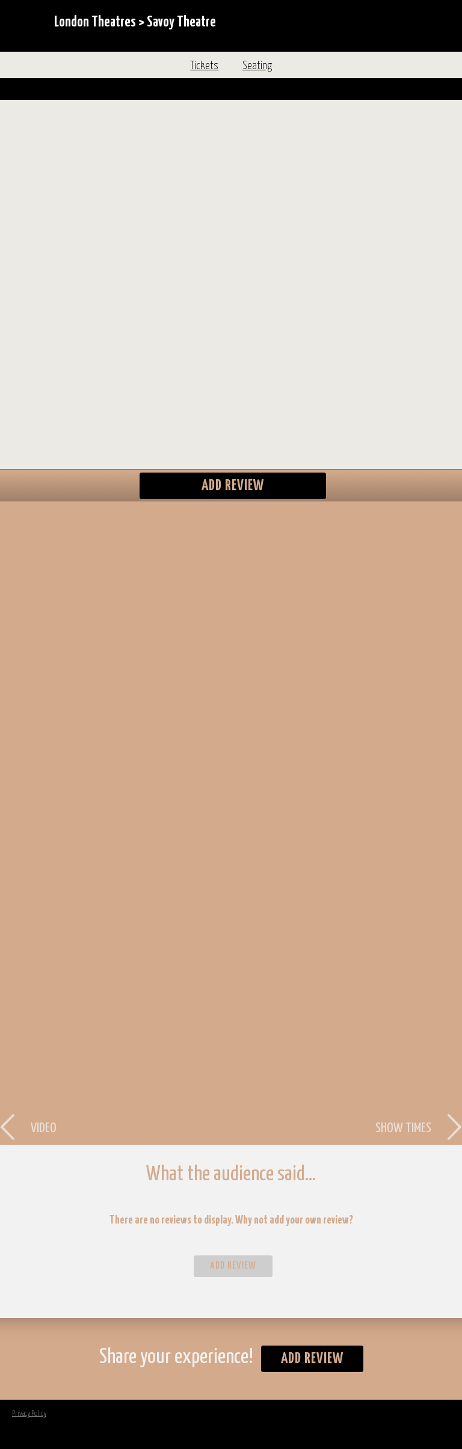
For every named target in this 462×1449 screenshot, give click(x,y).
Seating (257, 66)
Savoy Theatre (181, 22)
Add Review (233, 486)
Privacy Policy (29, 1414)
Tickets (204, 66)
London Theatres (95, 22)
